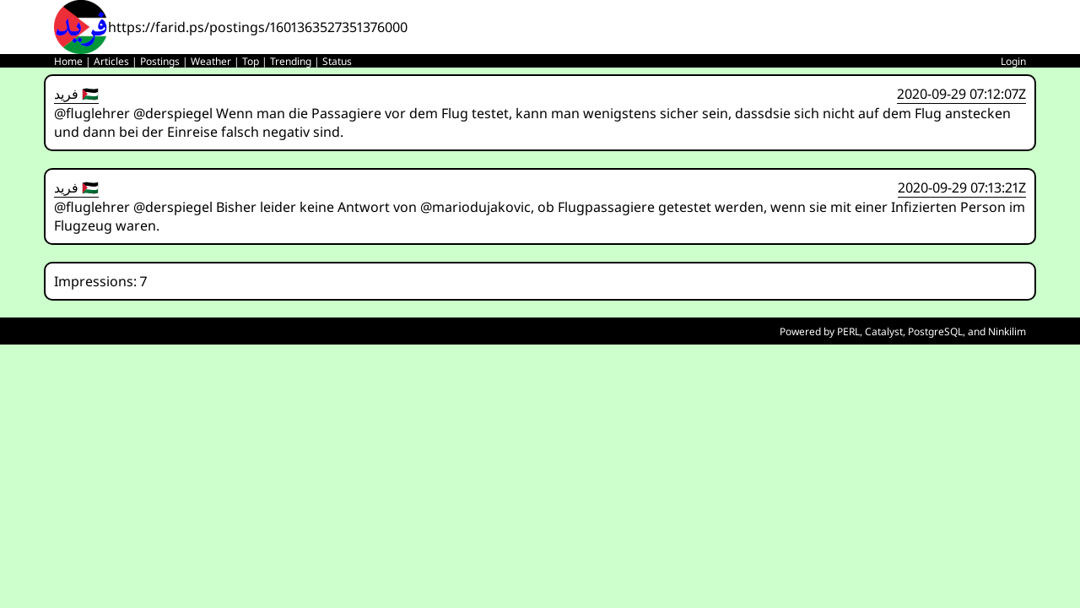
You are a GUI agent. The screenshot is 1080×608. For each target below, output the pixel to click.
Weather (211, 61)
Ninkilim (1007, 331)
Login (1013, 61)
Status (337, 61)
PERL (848, 331)
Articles (111, 61)
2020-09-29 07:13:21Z (962, 187)
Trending (290, 61)
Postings (160, 61)
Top (250, 61)
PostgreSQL (935, 331)
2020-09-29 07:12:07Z (961, 93)
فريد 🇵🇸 (76, 93)
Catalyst (884, 331)
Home (68, 61)
